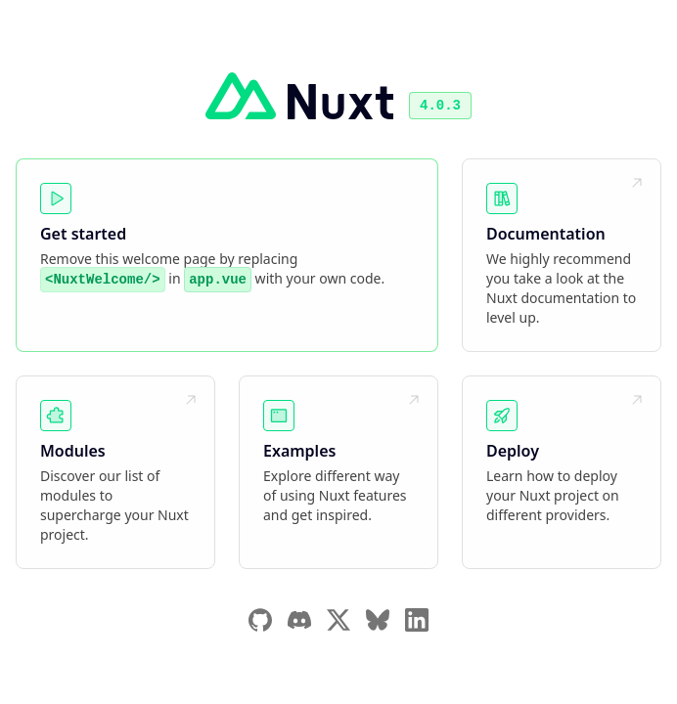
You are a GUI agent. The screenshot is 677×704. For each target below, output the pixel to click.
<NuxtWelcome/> (102, 279)
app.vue (218, 279)
